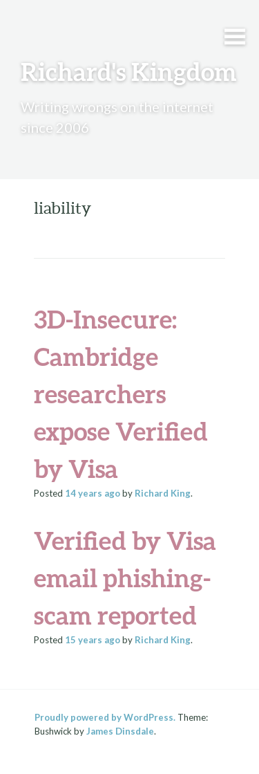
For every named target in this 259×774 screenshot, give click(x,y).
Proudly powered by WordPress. (105, 717)
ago (92, 493)
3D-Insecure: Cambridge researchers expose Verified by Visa (121, 393)
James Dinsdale (120, 731)
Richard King (163, 493)
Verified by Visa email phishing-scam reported (125, 577)
